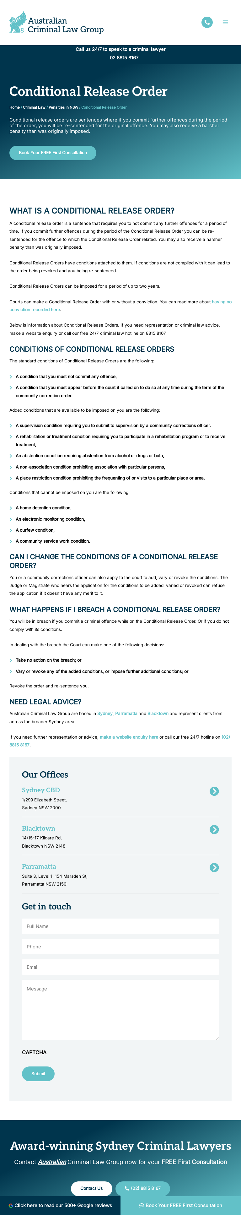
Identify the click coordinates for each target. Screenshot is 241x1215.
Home (14, 107)
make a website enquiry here (129, 737)
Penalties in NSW (63, 107)
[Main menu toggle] (225, 22)
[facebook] (207, 22)
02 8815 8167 (124, 58)
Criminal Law (34, 107)
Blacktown (158, 713)
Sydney (105, 713)
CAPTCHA (34, 1052)
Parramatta (126, 713)
